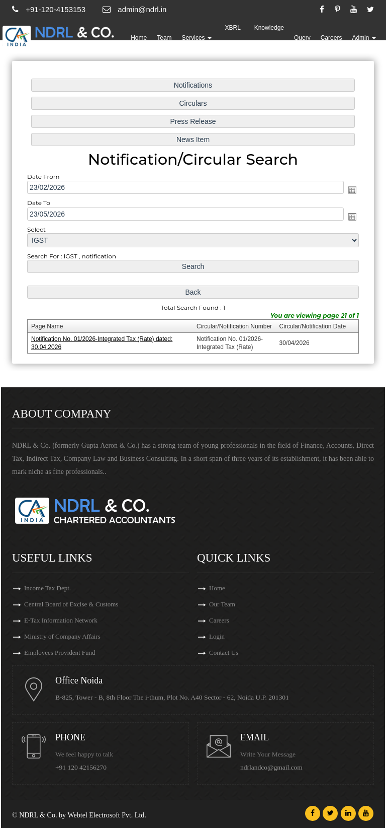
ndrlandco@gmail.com (271, 767)
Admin (363, 37)
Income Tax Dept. (47, 588)
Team (164, 37)
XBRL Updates (233, 37)
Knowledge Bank (269, 37)
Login (217, 636)
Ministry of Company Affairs (62, 636)
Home (139, 37)
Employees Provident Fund (59, 652)
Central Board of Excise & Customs (71, 604)
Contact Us (223, 652)
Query (302, 37)
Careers (331, 37)
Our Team (222, 604)
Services (197, 37)
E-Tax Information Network (61, 620)
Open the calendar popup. (349, 190)
